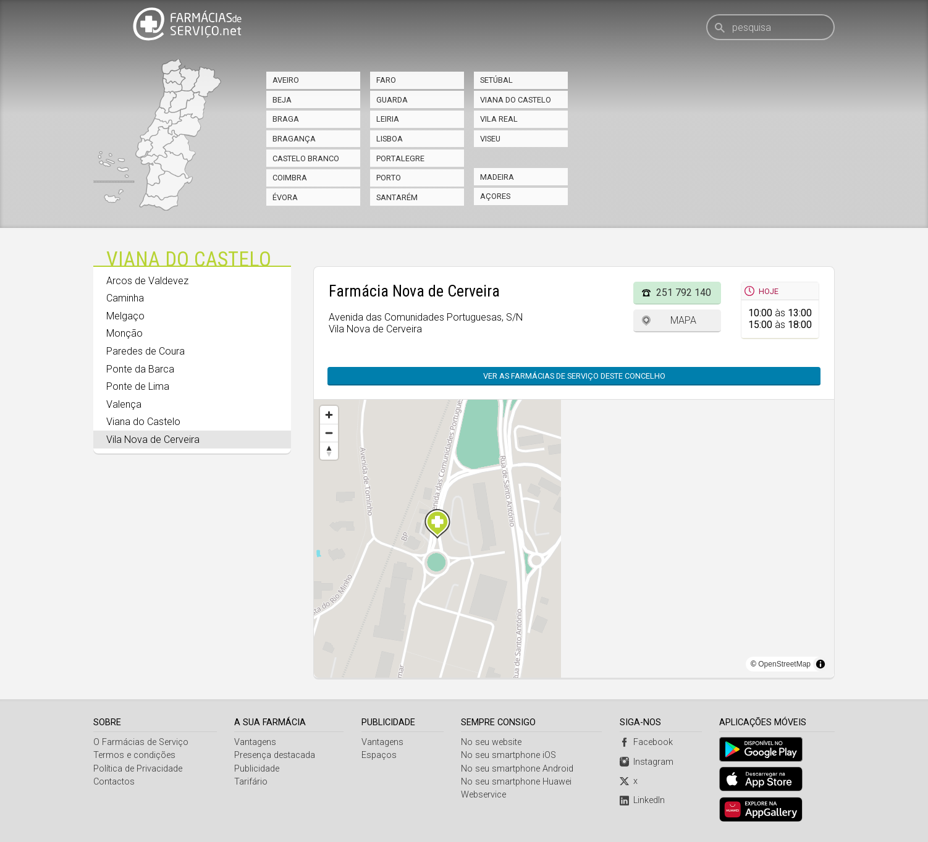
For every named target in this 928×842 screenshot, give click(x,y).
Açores (495, 196)
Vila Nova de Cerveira (153, 439)
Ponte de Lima (137, 386)
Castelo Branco (305, 158)
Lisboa (389, 138)
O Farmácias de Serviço (140, 742)
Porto (388, 177)
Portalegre (400, 158)
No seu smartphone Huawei (517, 782)
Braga (285, 119)
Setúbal (496, 80)
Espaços (379, 755)
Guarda (392, 99)
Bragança (294, 138)
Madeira (497, 177)
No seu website (492, 742)
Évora (285, 197)
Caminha (125, 298)
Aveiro (285, 80)
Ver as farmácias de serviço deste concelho (574, 376)
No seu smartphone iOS (509, 755)
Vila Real (499, 119)
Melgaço (125, 316)
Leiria (387, 119)
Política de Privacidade (137, 769)
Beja (282, 99)
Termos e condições (134, 755)
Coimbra (289, 177)
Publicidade (257, 769)
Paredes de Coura (145, 351)
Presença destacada (275, 755)
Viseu (490, 138)
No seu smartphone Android (518, 769)
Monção (124, 333)
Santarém (397, 197)
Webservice (484, 794)
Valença (123, 404)
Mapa (683, 320)
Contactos (114, 782)
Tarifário (251, 782)
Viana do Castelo (515, 99)
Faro (386, 80)
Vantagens (256, 742)
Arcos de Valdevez (147, 281)
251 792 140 (683, 292)
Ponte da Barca (140, 369)
